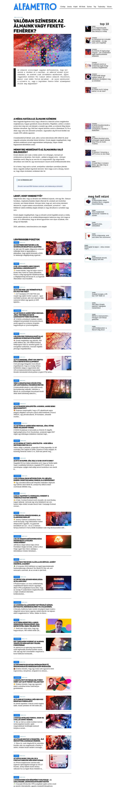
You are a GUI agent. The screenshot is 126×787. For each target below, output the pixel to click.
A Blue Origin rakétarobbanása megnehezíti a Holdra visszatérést (28, 541)
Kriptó (75, 7)
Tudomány (101, 7)
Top (95, 7)
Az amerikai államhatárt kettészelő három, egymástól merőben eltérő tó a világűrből (33, 606)
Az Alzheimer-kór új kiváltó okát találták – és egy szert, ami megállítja (101, 41)
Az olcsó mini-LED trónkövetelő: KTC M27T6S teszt (28, 291)
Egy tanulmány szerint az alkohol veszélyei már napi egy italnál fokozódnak (29, 643)
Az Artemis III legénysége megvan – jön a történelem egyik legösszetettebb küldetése (29, 315)
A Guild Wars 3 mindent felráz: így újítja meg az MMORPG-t (100, 163)
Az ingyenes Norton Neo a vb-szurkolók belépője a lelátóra (27, 246)
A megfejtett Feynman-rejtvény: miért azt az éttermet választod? (29, 681)
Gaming (17, 403)
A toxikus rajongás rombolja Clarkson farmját (27, 516)
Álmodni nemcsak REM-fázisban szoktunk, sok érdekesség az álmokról (40, 186)
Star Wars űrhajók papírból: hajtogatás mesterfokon (99, 303)
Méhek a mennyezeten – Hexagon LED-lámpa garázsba (100, 314)
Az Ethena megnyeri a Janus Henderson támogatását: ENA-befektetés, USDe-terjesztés (27, 624)
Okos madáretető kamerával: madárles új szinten (100, 212)
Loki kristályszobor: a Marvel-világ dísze (99, 326)
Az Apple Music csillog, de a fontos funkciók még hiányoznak (28, 759)
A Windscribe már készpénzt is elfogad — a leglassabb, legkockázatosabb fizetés (32, 781)
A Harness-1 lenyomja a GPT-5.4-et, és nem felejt (100, 152)
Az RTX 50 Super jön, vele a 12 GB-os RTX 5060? (34, 461)
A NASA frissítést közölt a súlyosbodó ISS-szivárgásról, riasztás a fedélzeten (101, 127)
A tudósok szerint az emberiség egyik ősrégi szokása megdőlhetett (100, 66)
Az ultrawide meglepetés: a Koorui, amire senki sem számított (34, 407)
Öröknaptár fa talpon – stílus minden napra (97, 245)
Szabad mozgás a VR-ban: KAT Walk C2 (100, 292)
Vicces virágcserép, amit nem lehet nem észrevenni (101, 234)
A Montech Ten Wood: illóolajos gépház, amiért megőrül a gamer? (35, 563)
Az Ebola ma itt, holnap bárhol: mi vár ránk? (100, 90)
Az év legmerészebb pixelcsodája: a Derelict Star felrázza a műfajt (100, 29)
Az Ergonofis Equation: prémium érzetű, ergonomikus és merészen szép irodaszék (32, 666)
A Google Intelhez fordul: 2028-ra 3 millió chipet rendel (29, 719)
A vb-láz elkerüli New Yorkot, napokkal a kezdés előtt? (27, 267)
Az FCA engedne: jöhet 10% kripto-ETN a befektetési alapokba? (28, 361)
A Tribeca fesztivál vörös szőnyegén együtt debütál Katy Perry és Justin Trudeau (101, 140)
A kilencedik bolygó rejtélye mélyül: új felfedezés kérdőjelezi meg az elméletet (101, 78)
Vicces (109, 7)
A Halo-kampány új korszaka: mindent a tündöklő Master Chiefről (31, 497)
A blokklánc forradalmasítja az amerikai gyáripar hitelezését (28, 337)
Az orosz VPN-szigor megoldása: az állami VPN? (28, 580)
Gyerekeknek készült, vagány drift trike (99, 256)
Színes (89, 7)
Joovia (69, 7)
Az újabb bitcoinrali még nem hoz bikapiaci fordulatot (28, 700)
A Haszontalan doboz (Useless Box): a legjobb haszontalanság (100, 201)
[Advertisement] (42, 100)
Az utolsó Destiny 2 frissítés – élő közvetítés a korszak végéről (29, 740)
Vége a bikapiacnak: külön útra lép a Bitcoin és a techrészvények (28, 384)
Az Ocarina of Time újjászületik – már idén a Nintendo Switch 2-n (33, 444)
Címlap (62, 7)
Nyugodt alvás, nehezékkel (97, 223)
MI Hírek (82, 7)
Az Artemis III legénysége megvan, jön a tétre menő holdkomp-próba (34, 427)
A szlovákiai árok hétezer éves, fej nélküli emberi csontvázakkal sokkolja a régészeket (34, 479)
